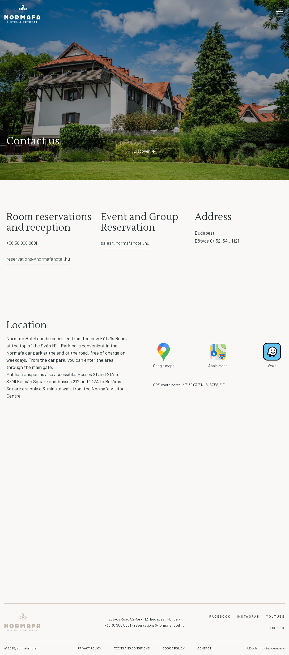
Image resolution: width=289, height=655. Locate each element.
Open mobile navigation (279, 13)
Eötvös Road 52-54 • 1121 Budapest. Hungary (144, 619)
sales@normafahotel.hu (125, 243)
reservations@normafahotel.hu (38, 259)
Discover (142, 150)
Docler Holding (260, 648)
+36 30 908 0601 (21, 243)
